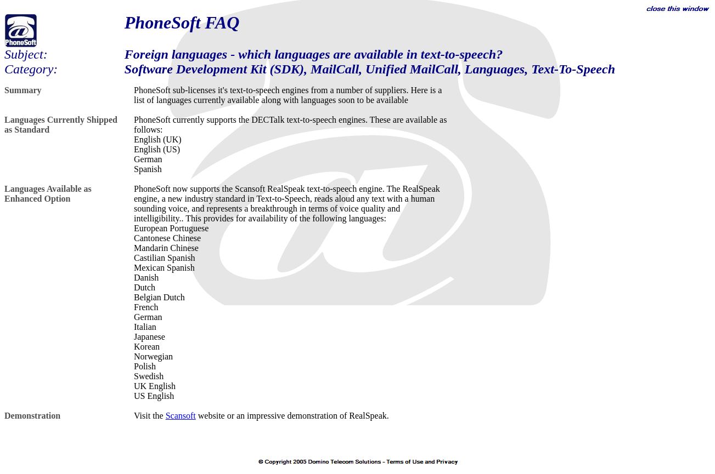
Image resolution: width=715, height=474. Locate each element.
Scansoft (181, 415)
